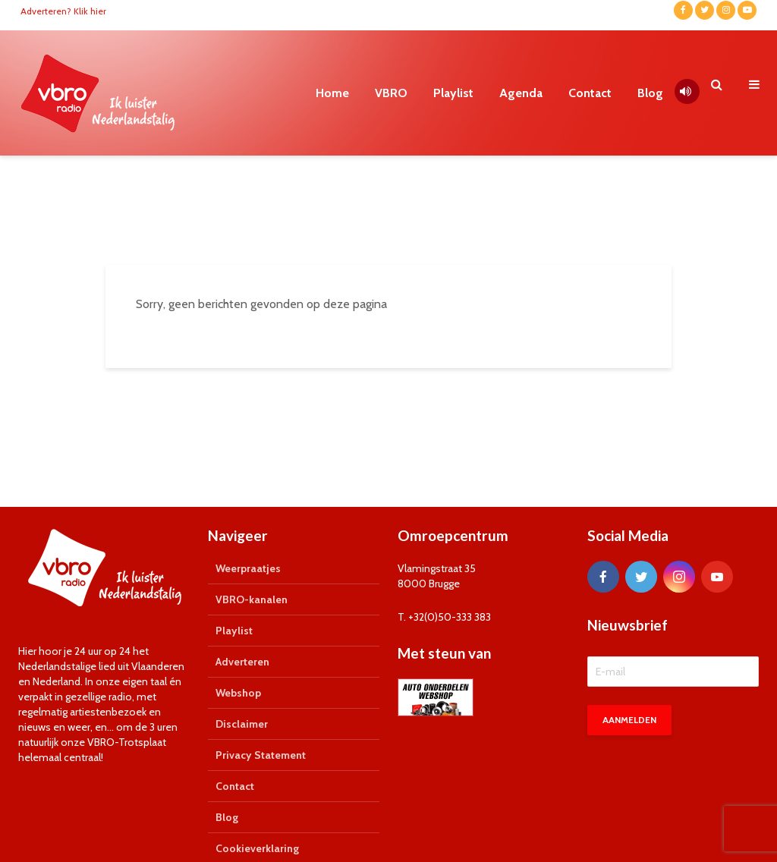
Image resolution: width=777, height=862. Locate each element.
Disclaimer (241, 724)
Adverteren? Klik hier (63, 11)
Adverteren (242, 662)
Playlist (453, 93)
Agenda (521, 93)
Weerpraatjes (248, 568)
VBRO (391, 93)
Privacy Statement (260, 755)
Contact (590, 93)
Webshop (238, 693)
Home (332, 93)
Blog (650, 93)
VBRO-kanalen (251, 599)
